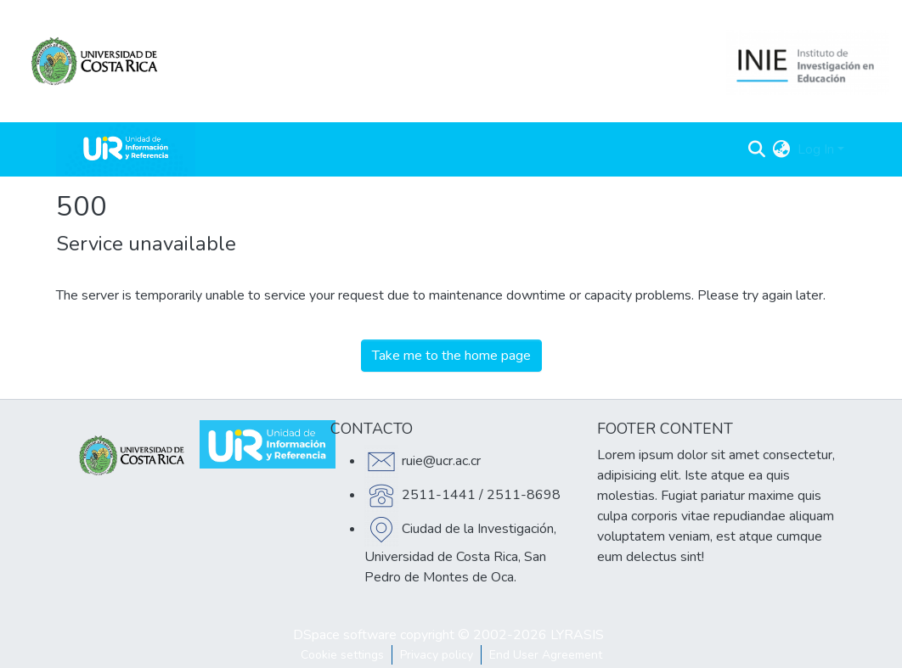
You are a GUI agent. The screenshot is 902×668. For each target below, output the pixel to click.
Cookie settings (342, 655)
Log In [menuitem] (816, 149)
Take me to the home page (451, 355)
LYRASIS (577, 635)
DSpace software (345, 635)
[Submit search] (757, 149)
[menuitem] (781, 149)
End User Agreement (545, 655)
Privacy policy (436, 655)
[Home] (125, 149)
